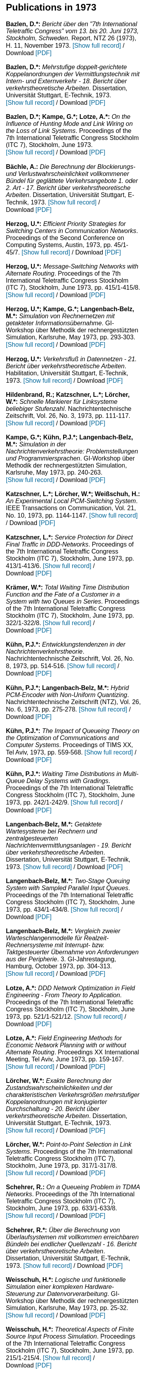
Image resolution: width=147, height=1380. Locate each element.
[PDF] (44, 53)
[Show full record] (97, 45)
